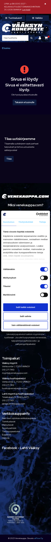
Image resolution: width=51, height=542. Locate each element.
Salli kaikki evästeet (25, 307)
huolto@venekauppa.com (14, 388)
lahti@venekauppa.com (13, 403)
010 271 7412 (8, 385)
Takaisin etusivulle (24, 102)
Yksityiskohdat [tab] (25, 222)
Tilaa (9, 158)
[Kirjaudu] (40, 38)
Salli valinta (25, 316)
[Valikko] (37, 18)
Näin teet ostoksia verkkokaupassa (19, 418)
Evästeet (6, 434)
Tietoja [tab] (42, 222)
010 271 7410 (8, 369)
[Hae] (15, 38)
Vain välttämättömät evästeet (26, 325)
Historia (5, 438)
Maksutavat (7, 424)
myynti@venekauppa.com (14, 373)
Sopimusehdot (9, 428)
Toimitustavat (8, 421)
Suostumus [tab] (8, 222)
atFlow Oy (38, 538)
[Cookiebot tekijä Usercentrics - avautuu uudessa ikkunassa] (36, 214)
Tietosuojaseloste (11, 431)
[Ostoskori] (46, 38)
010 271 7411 (8, 400)
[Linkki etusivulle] (23, 27)
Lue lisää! (26, 9)
